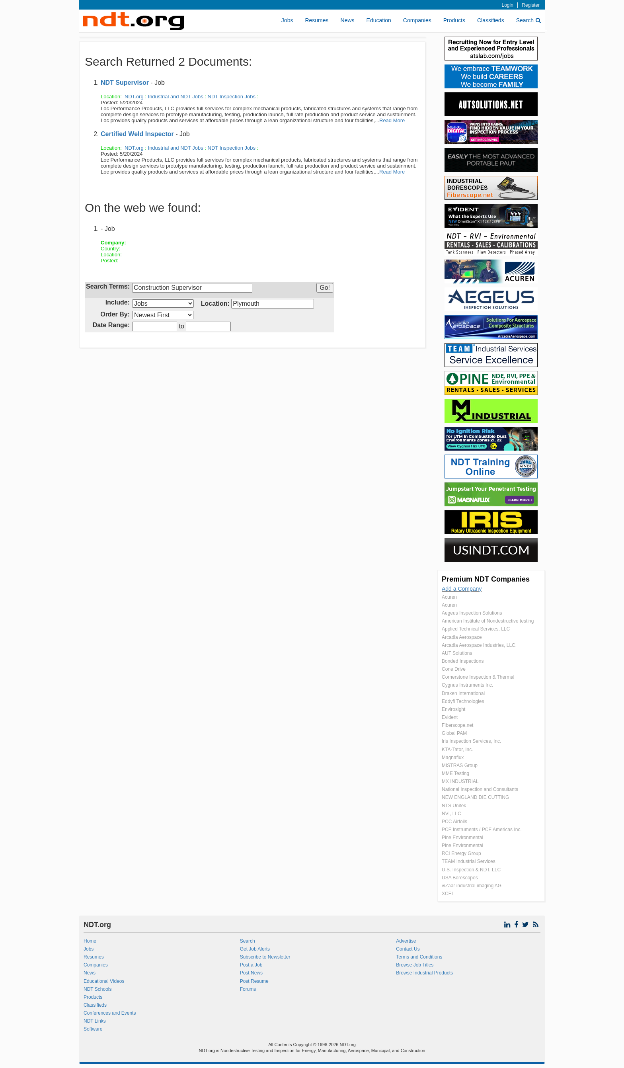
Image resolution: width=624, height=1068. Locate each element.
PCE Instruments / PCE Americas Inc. (482, 829)
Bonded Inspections (463, 661)
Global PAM (454, 733)
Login (507, 5)
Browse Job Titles (414, 965)
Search (528, 20)
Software (93, 1029)
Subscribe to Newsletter (265, 957)
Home (90, 941)
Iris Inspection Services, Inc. (471, 741)
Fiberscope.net (457, 725)
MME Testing (455, 773)
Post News (251, 973)
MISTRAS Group (460, 765)
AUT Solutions (457, 653)
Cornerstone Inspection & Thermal (478, 677)
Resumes (316, 20)
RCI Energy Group (461, 853)
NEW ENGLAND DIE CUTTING (475, 797)
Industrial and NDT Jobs (175, 97)
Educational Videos (104, 981)
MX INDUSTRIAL (460, 781)
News (348, 20)
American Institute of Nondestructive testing (488, 621)
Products (454, 20)
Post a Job (251, 965)
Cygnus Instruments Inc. (467, 685)
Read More (392, 120)
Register (531, 5)
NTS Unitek (454, 805)
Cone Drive (454, 669)
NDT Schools (97, 989)
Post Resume (254, 981)
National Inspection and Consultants (480, 789)
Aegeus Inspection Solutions (472, 613)
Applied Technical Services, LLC (476, 629)
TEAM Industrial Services (468, 861)
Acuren (449, 597)
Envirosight (453, 709)
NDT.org (134, 97)
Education (379, 20)
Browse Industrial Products (424, 973)
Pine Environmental (462, 837)
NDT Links (95, 1021)
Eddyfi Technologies (463, 701)
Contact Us (407, 949)
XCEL (448, 893)
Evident (450, 717)
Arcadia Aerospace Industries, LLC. (479, 645)
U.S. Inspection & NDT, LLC (471, 870)
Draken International (463, 693)
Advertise (406, 941)
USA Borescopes (460, 878)
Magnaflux (453, 757)
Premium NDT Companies (486, 579)
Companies (417, 20)
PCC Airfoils (454, 821)
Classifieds (490, 20)
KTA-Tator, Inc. (457, 749)
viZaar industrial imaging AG (471, 885)
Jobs (287, 20)
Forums (248, 989)
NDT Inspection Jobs (231, 97)
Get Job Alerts (255, 949)
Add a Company (462, 589)
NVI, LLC (451, 813)
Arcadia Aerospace (462, 637)
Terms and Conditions (419, 957)
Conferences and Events (110, 1013)
